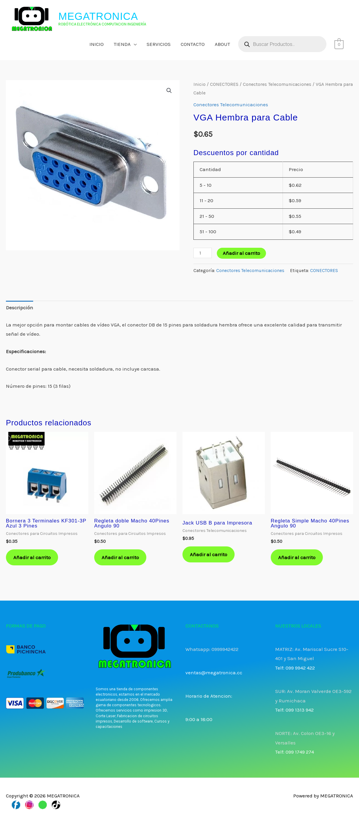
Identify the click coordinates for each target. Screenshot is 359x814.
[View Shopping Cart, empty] (339, 44)
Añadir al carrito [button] (32, 557)
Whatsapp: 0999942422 (211, 649)
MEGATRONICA (98, 16)
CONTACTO (193, 44)
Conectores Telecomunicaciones (277, 84)
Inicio (199, 84)
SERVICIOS (159, 44)
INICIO (96, 44)
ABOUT (222, 44)
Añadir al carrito (241, 253)
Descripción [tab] (19, 308)
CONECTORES (224, 84)
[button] (169, 90)
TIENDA (122, 44)
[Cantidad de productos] (202, 253)
